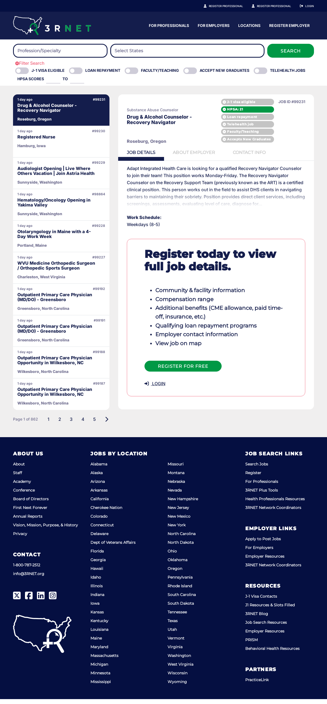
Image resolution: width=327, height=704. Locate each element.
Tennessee (177, 617)
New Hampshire (183, 503)
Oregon (175, 573)
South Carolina (182, 599)
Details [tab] (139, 152)
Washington (179, 660)
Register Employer (277, 6)
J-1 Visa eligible (48, 70)
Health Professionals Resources (275, 503)
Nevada (175, 495)
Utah (172, 634)
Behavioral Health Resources (272, 653)
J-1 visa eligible (241, 102)
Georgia (98, 564)
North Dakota (181, 547)
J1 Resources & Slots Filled (270, 609)
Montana (176, 477)
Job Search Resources (266, 627)
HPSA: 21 (235, 109)
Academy (22, 486)
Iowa (94, 608)
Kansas (97, 617)
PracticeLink (257, 684)
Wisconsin (177, 677)
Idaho (95, 582)
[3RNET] (52, 25)
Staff (17, 477)
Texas (173, 625)
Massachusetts (104, 660)
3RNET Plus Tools (261, 495)
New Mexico (179, 521)
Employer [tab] (192, 152)
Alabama (98, 469)
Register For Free (181, 366)
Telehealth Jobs (287, 70)
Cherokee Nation (106, 512)
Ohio (172, 556)
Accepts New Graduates (249, 139)
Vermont (176, 643)
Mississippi (100, 686)
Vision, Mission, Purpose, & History (45, 529)
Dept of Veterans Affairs (113, 547)
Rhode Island (180, 590)
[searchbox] (47, 51)
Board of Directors (31, 503)
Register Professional (232, 6)
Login (309, 6)
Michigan (99, 669)
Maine (96, 643)
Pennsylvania (180, 582)
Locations (303, 25)
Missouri (176, 469)
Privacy (20, 538)
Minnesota (100, 677)
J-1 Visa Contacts (261, 601)
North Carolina (182, 538)
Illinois (96, 590)
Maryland (99, 651)
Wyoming (177, 686)
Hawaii (96, 573)
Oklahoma (177, 564)
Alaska (96, 477)
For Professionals (222, 25)
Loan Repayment (102, 70)
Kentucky (99, 625)
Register (253, 477)
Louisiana (99, 634)
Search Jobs (256, 469)
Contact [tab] (247, 152)
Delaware (99, 538)
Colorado (99, 521)
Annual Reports (27, 521)
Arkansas (99, 495)
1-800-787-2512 (26, 569)
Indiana (97, 599)
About (19, 469)
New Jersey (178, 512)
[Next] (105, 424)
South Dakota (181, 608)
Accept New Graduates (224, 70)
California (99, 503)
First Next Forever (30, 512)
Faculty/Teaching (160, 70)
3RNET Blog (256, 618)
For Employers (267, 25)
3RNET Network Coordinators (273, 512)
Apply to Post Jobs (263, 543)
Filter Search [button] (30, 63)
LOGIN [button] (153, 383)
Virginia (175, 651)
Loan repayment (242, 117)
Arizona (97, 486)
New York (176, 529)
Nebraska (176, 486)
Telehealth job (240, 124)
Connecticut (102, 529)
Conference (24, 495)
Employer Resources (264, 561)
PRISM (251, 644)
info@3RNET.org (28, 578)
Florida (97, 556)
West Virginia (180, 669)
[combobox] (60, 51)
